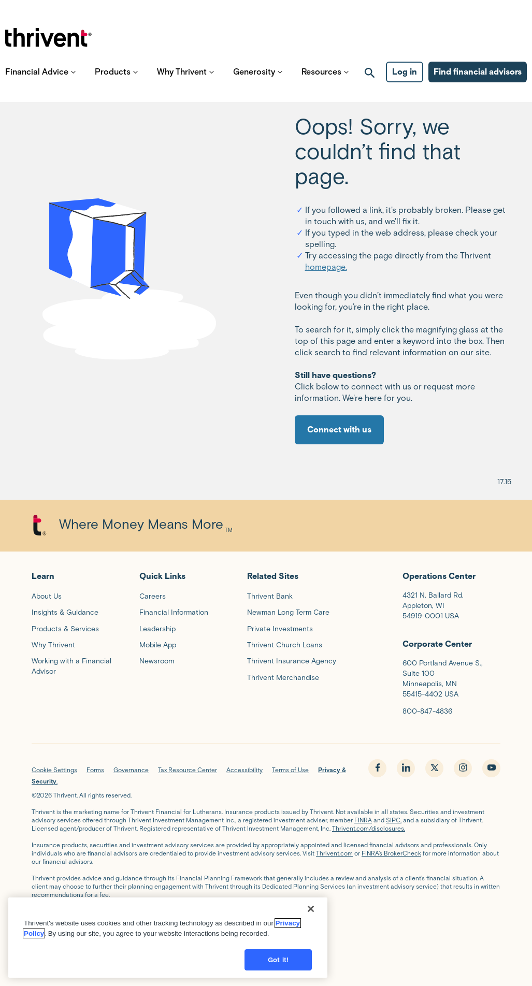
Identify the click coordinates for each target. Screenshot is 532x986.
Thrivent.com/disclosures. (368, 828)
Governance (131, 770)
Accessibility (244, 770)
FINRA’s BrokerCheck (391, 853)
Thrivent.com (334, 853)
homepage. (326, 267)
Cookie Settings (54, 770)
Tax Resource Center (187, 770)
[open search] (370, 83)
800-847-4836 (427, 711)
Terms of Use (290, 770)
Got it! (278, 969)
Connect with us (339, 429)
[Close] (310, 918)
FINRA (363, 820)
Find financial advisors (478, 83)
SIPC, (393, 820)
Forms (95, 770)
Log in (404, 83)
